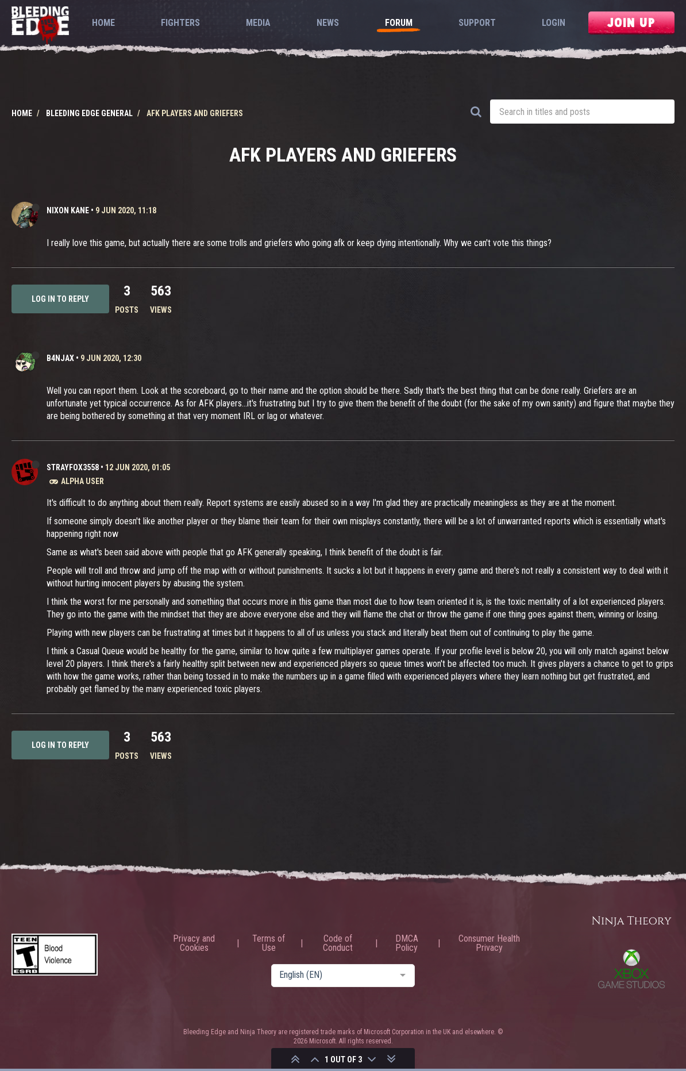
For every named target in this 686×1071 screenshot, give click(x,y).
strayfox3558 (73, 467)
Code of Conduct (338, 943)
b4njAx (60, 358)
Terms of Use (268, 943)
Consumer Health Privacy (489, 943)
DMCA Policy (406, 943)
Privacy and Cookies (194, 943)
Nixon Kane (68, 210)
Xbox (631, 968)
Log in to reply (60, 299)
